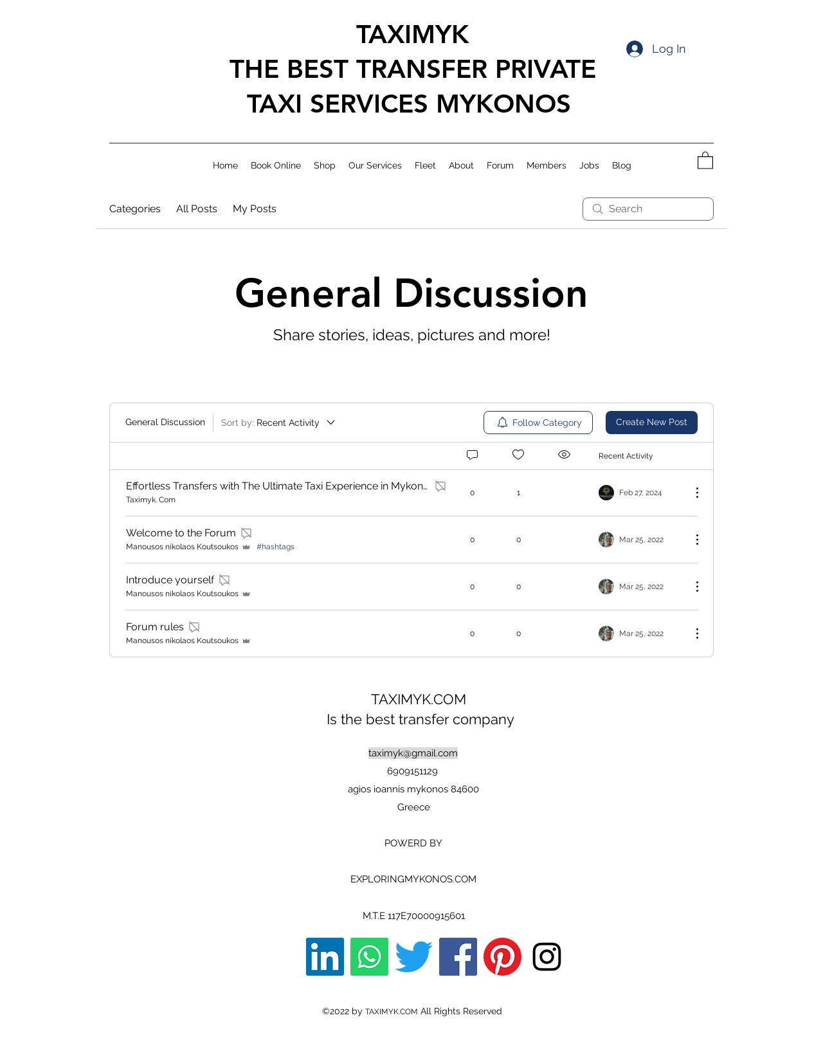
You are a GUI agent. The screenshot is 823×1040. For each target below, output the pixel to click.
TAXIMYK (408, 34)
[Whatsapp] (369, 957)
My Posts (254, 209)
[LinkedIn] (325, 957)
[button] (705, 160)
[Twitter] (414, 957)
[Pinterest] (502, 957)
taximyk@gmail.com (413, 753)
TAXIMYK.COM (420, 699)
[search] (648, 209)
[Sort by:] (279, 422)
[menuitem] (538, 422)
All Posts (196, 209)
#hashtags (275, 546)
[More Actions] (690, 492)
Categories (135, 209)
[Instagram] (547, 957)
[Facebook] (458, 957)
